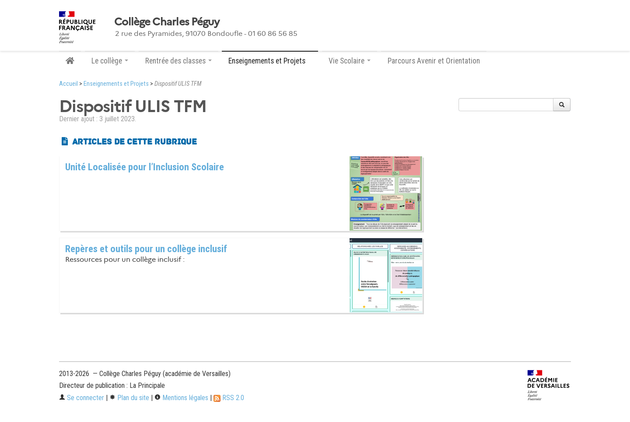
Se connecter (81, 398)
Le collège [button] (109, 60)
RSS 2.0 (229, 398)
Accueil (68, 84)
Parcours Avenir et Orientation (434, 60)
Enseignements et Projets (116, 84)
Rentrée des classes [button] (178, 60)
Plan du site (129, 398)
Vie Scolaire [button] (350, 60)
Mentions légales (181, 398)
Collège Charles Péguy (166, 22)
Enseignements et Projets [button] (270, 60)
